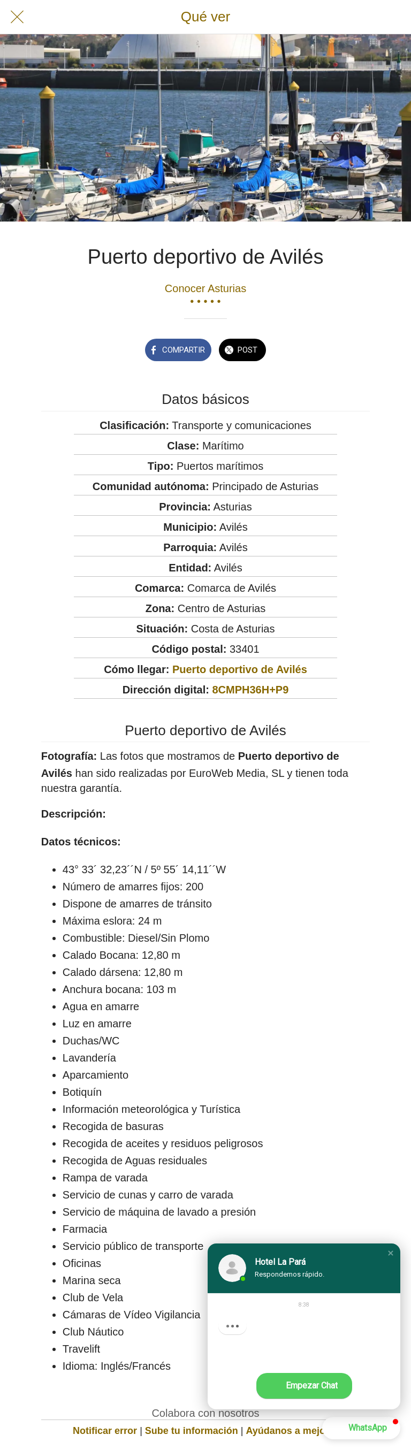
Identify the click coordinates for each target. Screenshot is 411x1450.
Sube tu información (191, 1430)
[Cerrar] (17, 17)
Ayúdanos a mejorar (292, 1430)
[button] (390, 1253)
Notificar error (105, 1430)
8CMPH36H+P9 (250, 690)
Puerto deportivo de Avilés (239, 669)
